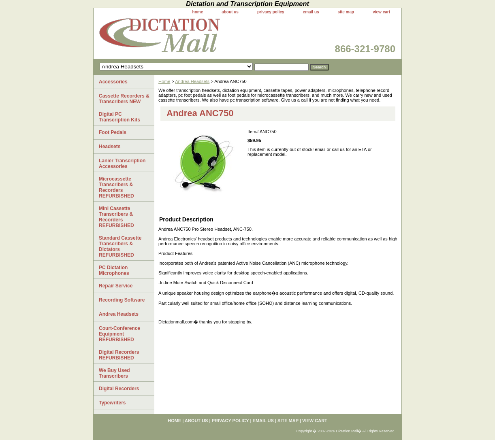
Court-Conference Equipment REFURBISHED (119, 333)
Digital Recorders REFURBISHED (119, 355)
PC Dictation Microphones (114, 270)
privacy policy (270, 12)
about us (230, 12)
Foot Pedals (112, 132)
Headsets (109, 146)
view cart (381, 12)
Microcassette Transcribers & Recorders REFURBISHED (116, 187)
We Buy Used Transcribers (114, 373)
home (197, 12)
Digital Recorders (119, 388)
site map (346, 12)
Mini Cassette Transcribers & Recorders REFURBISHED (116, 217)
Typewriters (112, 403)
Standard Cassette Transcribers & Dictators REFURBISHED (120, 246)
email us (311, 12)
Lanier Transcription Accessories (122, 163)
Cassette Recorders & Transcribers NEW (124, 98)
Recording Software (122, 300)
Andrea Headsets (192, 81)
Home (164, 81)
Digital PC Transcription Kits (119, 117)
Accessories (113, 82)
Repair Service (115, 286)
